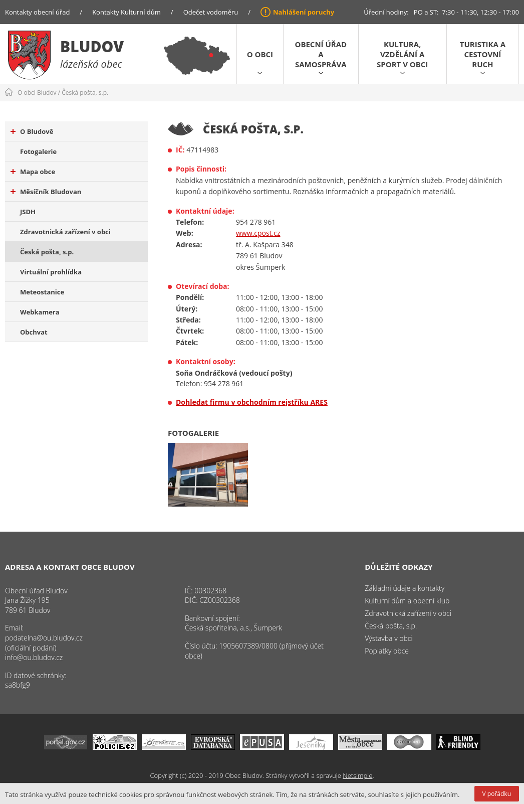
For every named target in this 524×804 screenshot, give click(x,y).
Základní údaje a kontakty (404, 588)
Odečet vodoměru (210, 12)
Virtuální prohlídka (51, 271)
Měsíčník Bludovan (46, 191)
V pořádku (496, 793)
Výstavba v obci (388, 638)
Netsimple (357, 775)
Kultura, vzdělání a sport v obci (402, 54)
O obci (260, 54)
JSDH (28, 211)
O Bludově (32, 131)
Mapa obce (33, 171)
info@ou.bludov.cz (34, 657)
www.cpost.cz (258, 233)
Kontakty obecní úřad (37, 12)
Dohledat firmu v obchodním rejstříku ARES (252, 402)
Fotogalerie (38, 151)
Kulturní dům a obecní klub (407, 600)
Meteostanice (42, 291)
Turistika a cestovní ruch (482, 54)
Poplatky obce (387, 651)
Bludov (92, 46)
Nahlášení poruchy (303, 12)
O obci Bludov (37, 92)
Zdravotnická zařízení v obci (65, 231)
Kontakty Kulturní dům (126, 12)
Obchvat (34, 332)
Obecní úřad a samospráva (321, 54)
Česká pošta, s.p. (85, 92)
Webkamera (40, 311)
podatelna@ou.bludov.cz (44, 637)
